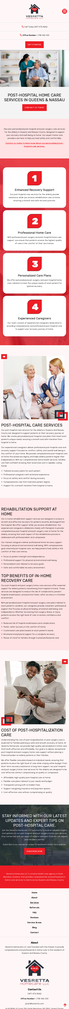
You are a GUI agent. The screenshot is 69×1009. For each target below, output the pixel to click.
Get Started (34, 45)
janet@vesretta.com (34, 1003)
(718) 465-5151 (34, 35)
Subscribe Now (34, 851)
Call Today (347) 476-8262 (34, 27)
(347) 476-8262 (34, 994)
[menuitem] (34, 892)
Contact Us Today (34, 108)
